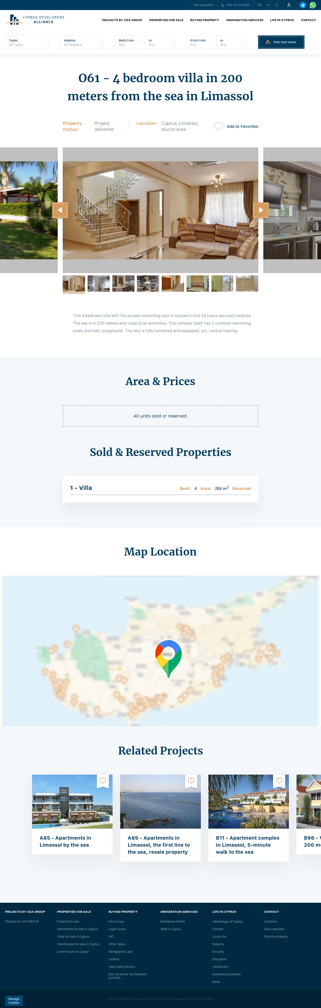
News (216, 982)
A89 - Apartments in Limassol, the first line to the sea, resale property (159, 845)
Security (218, 951)
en (260, 5)
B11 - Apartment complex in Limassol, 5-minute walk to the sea (248, 845)
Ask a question (204, 5)
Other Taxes (117, 944)
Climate (217, 929)
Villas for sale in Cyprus (73, 936)
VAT (111, 936)
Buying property (204, 20)
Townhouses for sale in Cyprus (78, 944)
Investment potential (226, 974)
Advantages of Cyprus (227, 921)
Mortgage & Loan (121, 951)
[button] (60, 210)
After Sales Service (122, 967)
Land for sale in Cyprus (73, 951)
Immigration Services (244, 20)
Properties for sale (166, 20)
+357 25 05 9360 (236, 5)
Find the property (276, 936)
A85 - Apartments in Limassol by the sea (65, 841)
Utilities (114, 959)
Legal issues (117, 929)
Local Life (219, 936)
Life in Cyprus (282, 20)
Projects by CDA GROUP (122, 20)
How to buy (116, 921)
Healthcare (220, 967)
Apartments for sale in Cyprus (77, 929)
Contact (308, 20)
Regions (218, 944)
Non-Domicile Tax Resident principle (128, 976)
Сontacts (270, 921)
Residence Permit (172, 921)
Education (219, 959)
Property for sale (68, 921)
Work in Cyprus (170, 929)
